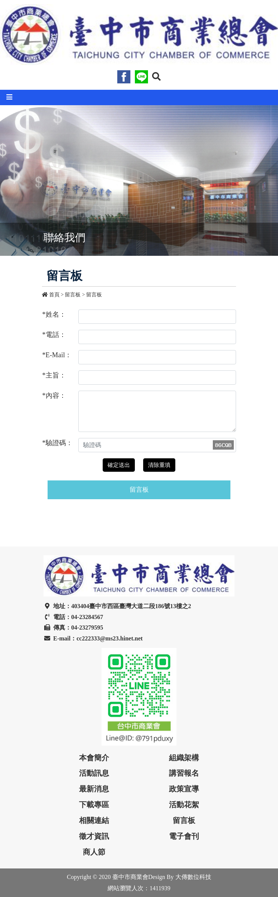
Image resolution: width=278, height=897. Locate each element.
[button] (156, 76)
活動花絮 (184, 804)
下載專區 (94, 804)
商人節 (94, 852)
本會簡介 (94, 758)
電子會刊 (184, 836)
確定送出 (119, 465)
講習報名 (184, 773)
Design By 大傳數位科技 (179, 877)
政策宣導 (184, 789)
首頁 (51, 294)
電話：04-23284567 (73, 617)
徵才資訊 (94, 836)
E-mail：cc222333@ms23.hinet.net (93, 638)
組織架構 (184, 758)
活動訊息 (94, 773)
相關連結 (94, 820)
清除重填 (159, 465)
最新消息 (94, 789)
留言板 (94, 294)
